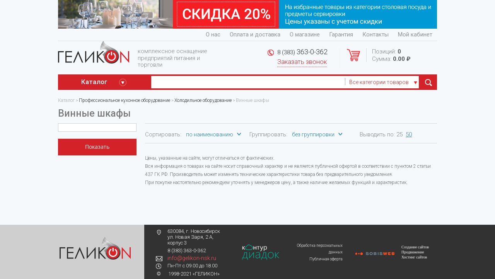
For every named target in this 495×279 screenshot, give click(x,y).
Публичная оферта (326, 259)
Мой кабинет (415, 34)
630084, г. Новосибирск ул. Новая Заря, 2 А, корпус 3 (193, 237)
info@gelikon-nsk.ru (191, 258)
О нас (213, 34)
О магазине (305, 34)
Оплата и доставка (255, 34)
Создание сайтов (415, 247)
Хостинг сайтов (414, 257)
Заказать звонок (302, 61)
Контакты (375, 34)
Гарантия (341, 34)
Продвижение (412, 252)
